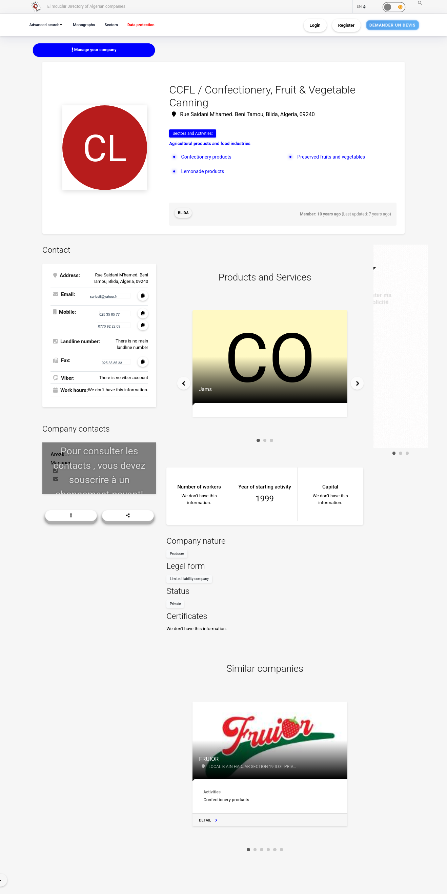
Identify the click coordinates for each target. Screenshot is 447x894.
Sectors (115, 24)
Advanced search (45, 24)
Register (346, 24)
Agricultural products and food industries (209, 144)
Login (315, 24)
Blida (183, 213)
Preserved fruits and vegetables (332, 157)
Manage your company (94, 50)
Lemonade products (203, 172)
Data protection (146, 24)
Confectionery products (207, 157)
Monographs (87, 24)
